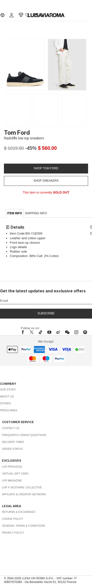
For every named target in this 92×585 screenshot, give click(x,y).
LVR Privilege (12, 466)
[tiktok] (40, 332)
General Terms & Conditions (23, 525)
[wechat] (67, 332)
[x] (31, 332)
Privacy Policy (13, 532)
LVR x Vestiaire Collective (22, 487)
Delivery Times (13, 441)
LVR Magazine (12, 480)
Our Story (8, 389)
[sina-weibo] (58, 332)
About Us (7, 396)
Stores (5, 403)
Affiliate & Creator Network (24, 494)
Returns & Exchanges (18, 511)
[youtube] (49, 332)
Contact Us (10, 428)
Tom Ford (17, 132)
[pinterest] (85, 332)
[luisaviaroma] (46, 15)
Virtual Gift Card (15, 473)
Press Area (8, 410)
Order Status (12, 448)
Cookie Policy (12, 518)
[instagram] (76, 332)
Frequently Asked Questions (24, 434)
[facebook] (24, 332)
